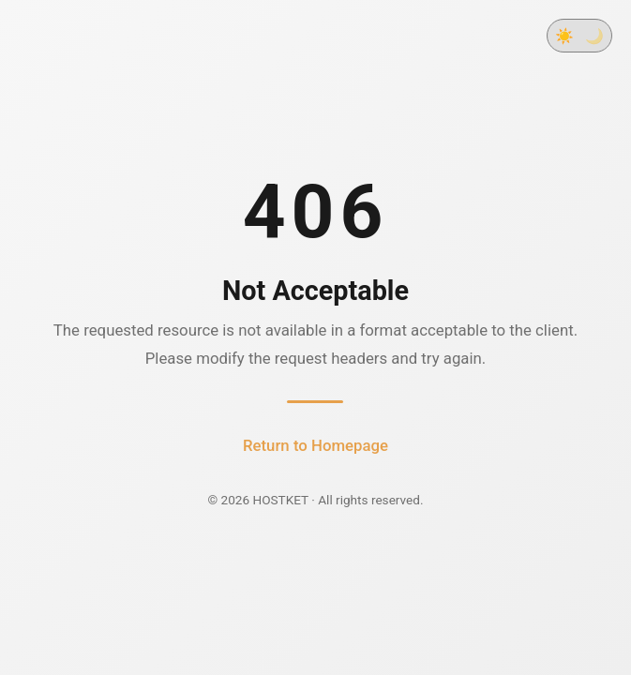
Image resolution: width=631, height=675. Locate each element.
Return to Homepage (315, 445)
